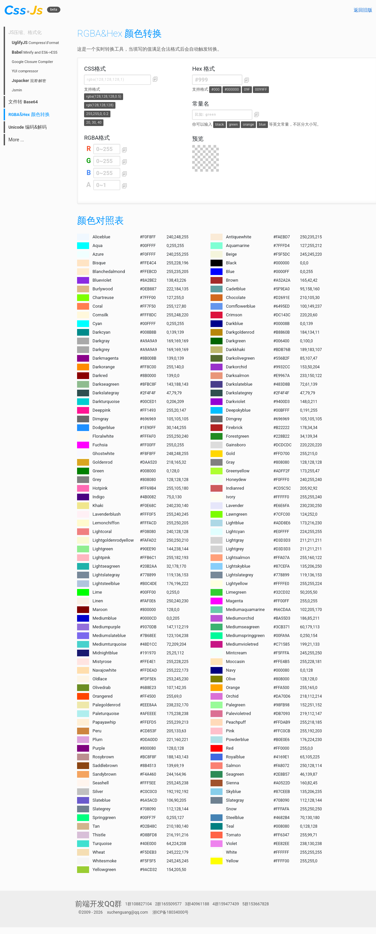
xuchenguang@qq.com (127, 912)
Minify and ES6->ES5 (34, 52)
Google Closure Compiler (32, 62)
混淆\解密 (29, 81)
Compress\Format (35, 43)
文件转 (23, 101)
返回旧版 (363, 10)
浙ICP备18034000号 (170, 912)
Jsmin (17, 90)
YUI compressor (25, 71)
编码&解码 (27, 127)
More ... (16, 139)
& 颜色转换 (28, 114)
